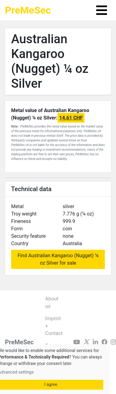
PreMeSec (28, 10)
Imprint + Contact (53, 326)
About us (51, 302)
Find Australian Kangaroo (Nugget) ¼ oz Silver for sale (58, 259)
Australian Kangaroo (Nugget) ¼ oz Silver (49, 61)
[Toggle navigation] (101, 10)
